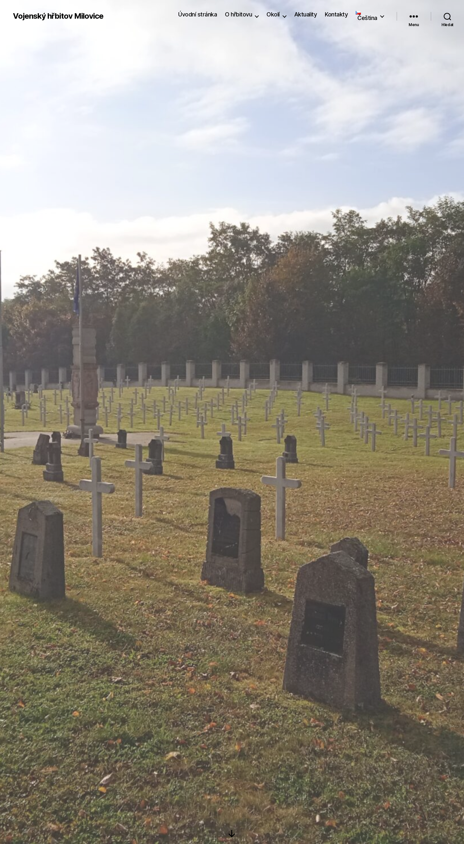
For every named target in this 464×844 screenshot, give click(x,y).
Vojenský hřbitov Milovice (58, 16)
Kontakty (336, 14)
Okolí (273, 14)
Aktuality (305, 14)
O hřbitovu (238, 14)
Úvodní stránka (197, 14)
